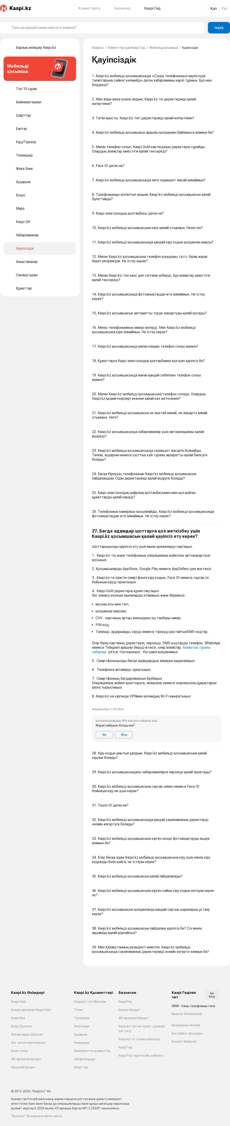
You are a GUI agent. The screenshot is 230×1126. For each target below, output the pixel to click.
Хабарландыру (84, 1059)
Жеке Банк (81, 1026)
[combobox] (106, 27)
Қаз (213, 8)
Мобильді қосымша (164, 47)
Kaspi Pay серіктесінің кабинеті (141, 1055)
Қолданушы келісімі (186, 1025)
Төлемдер (81, 1018)
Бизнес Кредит (129, 1010)
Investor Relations (184, 1041)
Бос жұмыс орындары (187, 1033)
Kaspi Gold (18, 1001)
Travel (78, 1010)
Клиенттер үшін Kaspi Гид (126, 47)
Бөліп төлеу (19, 1051)
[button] (156, 635)
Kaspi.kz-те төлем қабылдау (139, 1039)
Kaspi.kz (98, 47)
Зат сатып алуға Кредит (28, 1042)
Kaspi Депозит (22, 1026)
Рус (225, 8)
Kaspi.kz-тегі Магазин (90, 1001)
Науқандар (82, 1042)
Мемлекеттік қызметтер (92, 1051)
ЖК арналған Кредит (26, 1059)
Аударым (80, 1034)
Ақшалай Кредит (23, 1067)
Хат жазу (212, 995)
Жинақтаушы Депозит (27, 1034)
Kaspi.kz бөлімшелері (187, 1014)
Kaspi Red (18, 1018)
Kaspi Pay (125, 1001)
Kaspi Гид (81, 1067)
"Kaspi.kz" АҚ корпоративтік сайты (36, 1116)
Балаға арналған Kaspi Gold (31, 1010)
